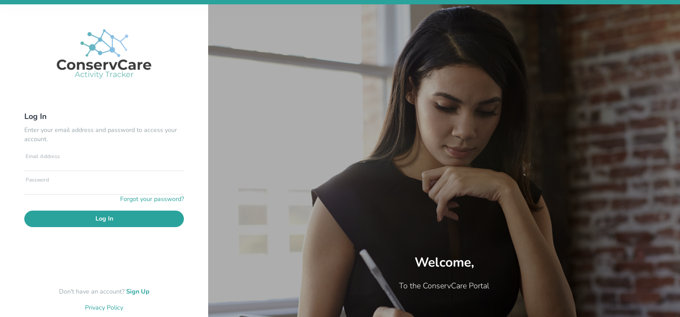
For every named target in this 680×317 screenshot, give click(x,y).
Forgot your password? (152, 199)
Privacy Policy (104, 307)
